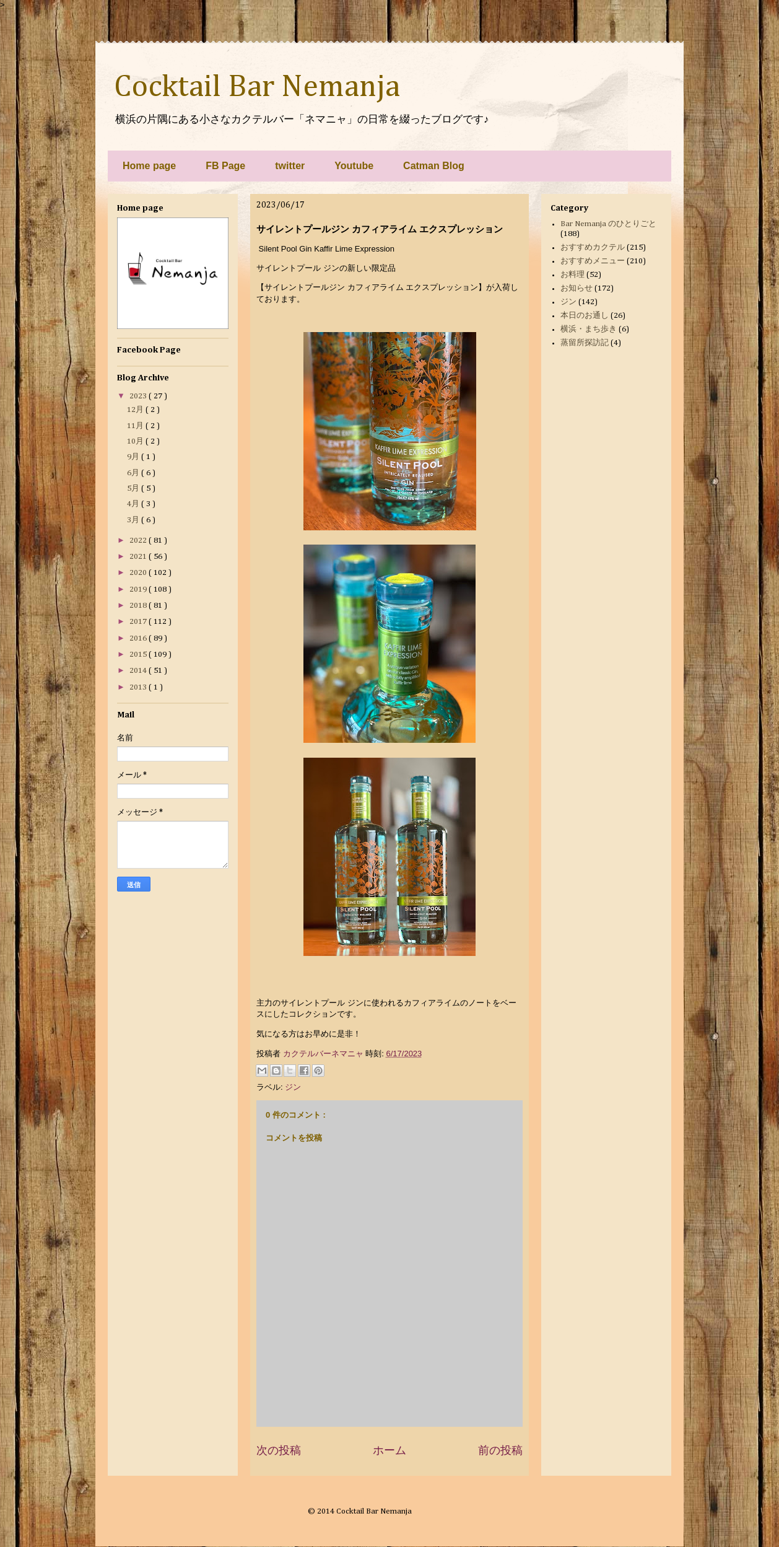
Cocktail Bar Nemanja (257, 87)
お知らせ (576, 288)
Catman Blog (433, 165)
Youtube (353, 165)
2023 (139, 396)
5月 (134, 488)
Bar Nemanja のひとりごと (608, 224)
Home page (149, 165)
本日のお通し (584, 316)
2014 (139, 671)
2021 (139, 557)
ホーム (389, 1450)
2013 (139, 687)
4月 (134, 504)
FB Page (225, 165)
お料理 (572, 275)
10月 (136, 441)
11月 (136, 426)
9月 (134, 457)
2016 (139, 638)
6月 (134, 473)
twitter (290, 165)
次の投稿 (278, 1450)
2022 (139, 541)
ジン (293, 1087)
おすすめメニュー (592, 261)
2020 (139, 573)
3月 (134, 520)
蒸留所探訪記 (584, 343)
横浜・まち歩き (588, 329)
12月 (136, 410)
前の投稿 (500, 1450)
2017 (139, 622)
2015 (139, 655)
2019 (139, 589)
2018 (139, 606)
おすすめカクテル (592, 247)
